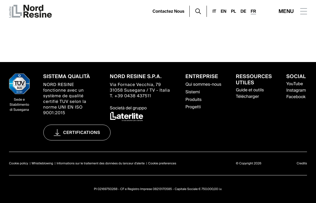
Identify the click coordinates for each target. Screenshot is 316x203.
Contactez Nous (168, 11)
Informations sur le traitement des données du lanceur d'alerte (101, 164)
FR (253, 11)
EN (223, 11)
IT (214, 11)
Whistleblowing (42, 164)
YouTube (294, 84)
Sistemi (192, 92)
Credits (302, 164)
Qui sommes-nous (203, 84)
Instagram (296, 90)
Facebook (295, 97)
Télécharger (247, 96)
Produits (193, 99)
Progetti (193, 107)
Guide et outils (250, 90)
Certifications (81, 132)
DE (243, 11)
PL (233, 11)
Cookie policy (18, 164)
